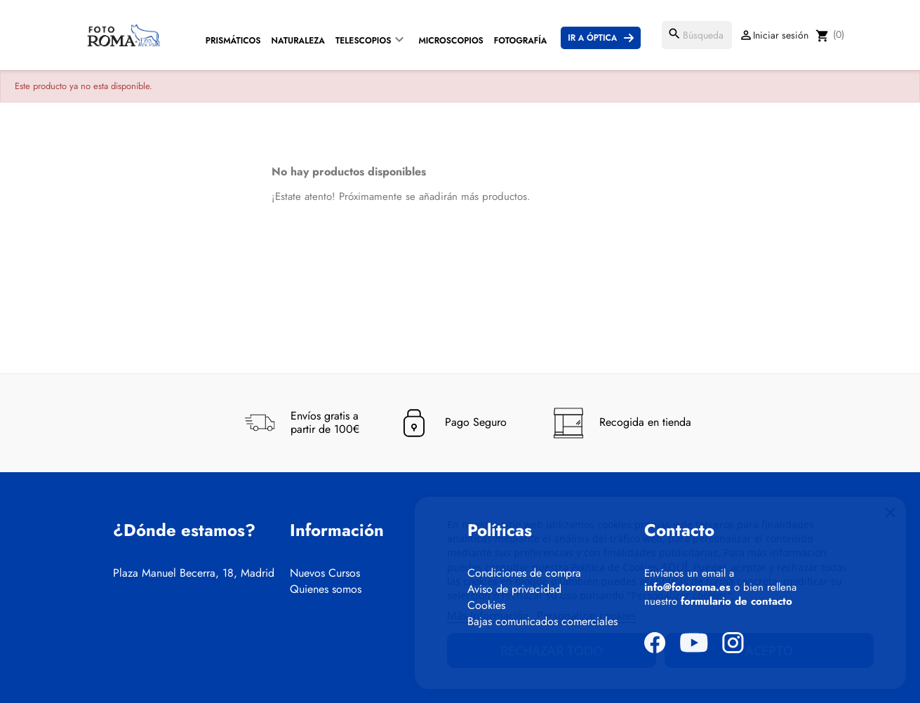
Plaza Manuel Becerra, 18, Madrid (193, 573)
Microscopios (450, 40)
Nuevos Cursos (325, 573)
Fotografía (520, 40)
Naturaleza (298, 40)
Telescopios (363, 40)
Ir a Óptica (592, 38)
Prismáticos (233, 40)
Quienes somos (325, 589)
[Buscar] (697, 35)
